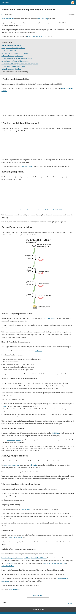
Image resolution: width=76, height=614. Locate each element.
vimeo (15, 537)
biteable (20, 537)
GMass (37, 558)
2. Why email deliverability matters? (13, 48)
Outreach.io (19, 558)
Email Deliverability (13, 589)
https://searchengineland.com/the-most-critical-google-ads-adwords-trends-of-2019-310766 (40, 209)
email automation (8, 563)
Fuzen (33, 558)
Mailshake (27, 558)
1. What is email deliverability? (12, 45)
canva (10, 537)
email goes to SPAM (27, 166)
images (5, 406)
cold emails (33, 465)
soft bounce (38, 351)
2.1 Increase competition (9, 50)
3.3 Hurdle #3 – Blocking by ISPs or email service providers (20, 64)
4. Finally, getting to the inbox (11, 69)
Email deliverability (8, 19)
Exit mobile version (38, 609)
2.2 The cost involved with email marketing (15, 53)
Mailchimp (43, 558)
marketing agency (27, 509)
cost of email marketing (34, 36)
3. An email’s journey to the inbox (12, 56)
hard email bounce (49, 318)
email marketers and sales (11, 465)
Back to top (71, 604)
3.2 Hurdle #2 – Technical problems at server (15, 61)
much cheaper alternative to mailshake (54, 563)
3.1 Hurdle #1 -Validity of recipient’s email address (17, 58)
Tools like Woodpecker (8, 558)
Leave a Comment (38, 595)
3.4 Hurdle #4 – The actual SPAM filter (13, 66)
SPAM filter (55, 433)
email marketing (43, 19)
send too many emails (14, 440)
